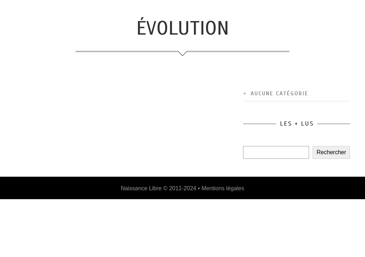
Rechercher (331, 152)
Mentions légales (222, 188)
